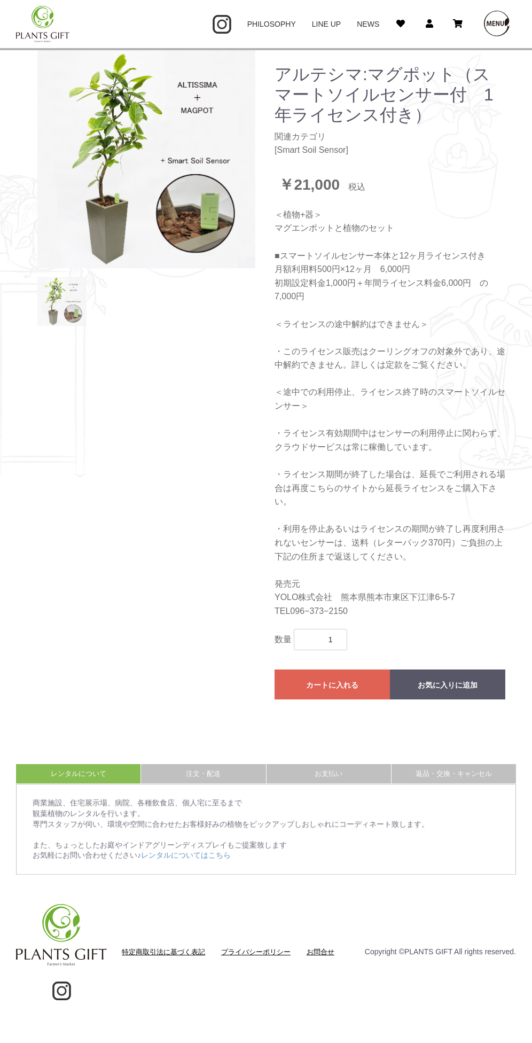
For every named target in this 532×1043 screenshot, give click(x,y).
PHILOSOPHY (271, 24)
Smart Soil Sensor (311, 149)
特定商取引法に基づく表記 (163, 952)
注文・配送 (203, 781)
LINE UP (326, 24)
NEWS (368, 24)
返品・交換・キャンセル (454, 781)
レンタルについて (78, 781)
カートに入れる (332, 685)
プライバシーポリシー (256, 952)
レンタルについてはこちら (186, 863)
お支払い (328, 781)
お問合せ (320, 952)
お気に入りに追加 (448, 685)
